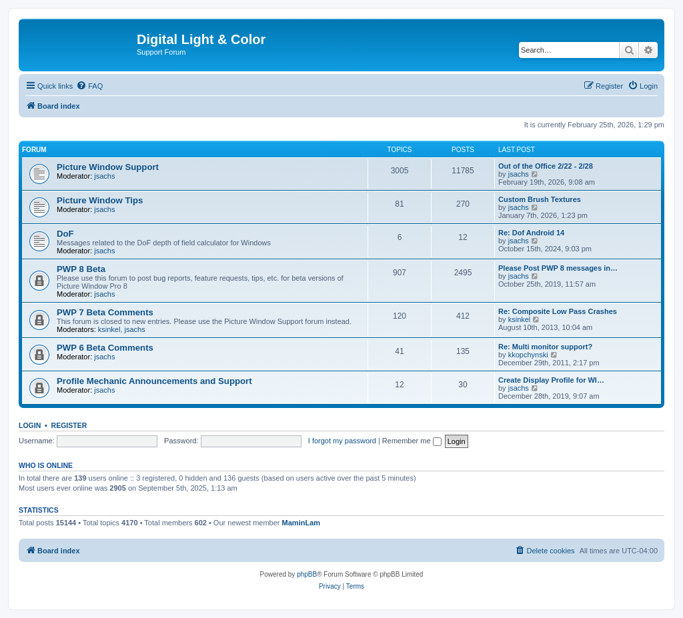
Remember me (412, 441)
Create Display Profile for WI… (551, 380)
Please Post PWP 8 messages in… (558, 268)
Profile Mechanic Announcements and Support (154, 381)
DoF (65, 234)
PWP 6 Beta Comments (105, 348)
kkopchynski (528, 355)
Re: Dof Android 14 (531, 233)
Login (30, 425)
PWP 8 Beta (81, 269)
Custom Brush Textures (539, 199)
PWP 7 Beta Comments (105, 312)
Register (69, 425)
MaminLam (301, 523)
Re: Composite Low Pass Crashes (557, 311)
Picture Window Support (108, 167)
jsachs (104, 176)
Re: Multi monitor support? (545, 347)
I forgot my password (342, 441)
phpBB (307, 574)
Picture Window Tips (100, 200)
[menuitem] (89, 86)
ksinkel (109, 329)
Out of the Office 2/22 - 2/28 (545, 166)
